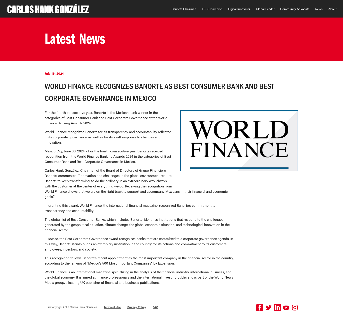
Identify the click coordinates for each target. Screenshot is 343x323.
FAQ (155, 307)
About (332, 9)
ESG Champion (212, 9)
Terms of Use (112, 307)
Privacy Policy (136, 307)
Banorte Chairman (184, 9)
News (319, 9)
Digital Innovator (239, 9)
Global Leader (265, 9)
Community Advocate (294, 9)
